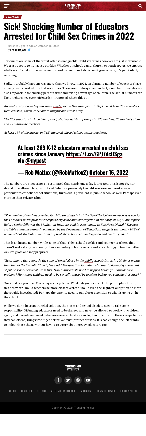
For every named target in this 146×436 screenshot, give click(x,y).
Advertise (26, 391)
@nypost (35, 160)
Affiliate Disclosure (63, 391)
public (88, 260)
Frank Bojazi (18, 49)
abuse (71, 215)
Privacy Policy (128, 391)
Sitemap (42, 391)
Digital (57, 106)
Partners (85, 391)
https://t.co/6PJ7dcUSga (94, 154)
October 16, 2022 (108, 172)
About (12, 391)
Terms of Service (105, 391)
